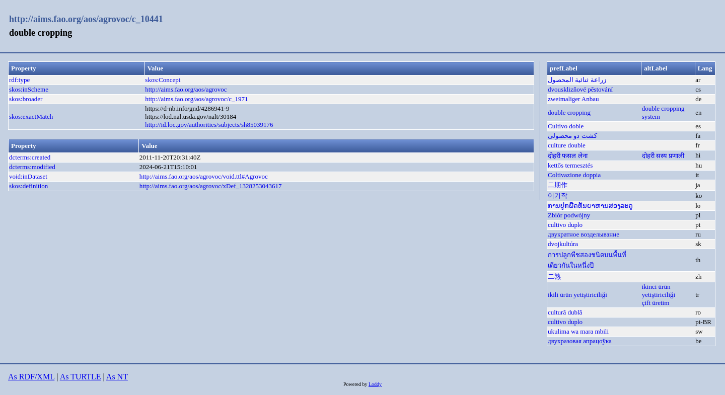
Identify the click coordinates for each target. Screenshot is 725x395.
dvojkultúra (563, 244)
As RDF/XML (31, 376)
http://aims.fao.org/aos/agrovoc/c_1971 (196, 99)
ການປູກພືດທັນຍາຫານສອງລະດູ (590, 205)
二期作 (557, 185)
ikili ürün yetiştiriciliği (577, 294)
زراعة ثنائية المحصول (577, 80)
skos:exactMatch (31, 116)
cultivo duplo (565, 224)
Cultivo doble (566, 126)
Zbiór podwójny (569, 215)
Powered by (356, 384)
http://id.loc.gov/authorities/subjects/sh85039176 (209, 124)
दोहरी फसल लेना (568, 156)
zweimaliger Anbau (573, 99)
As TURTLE (80, 376)
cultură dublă (565, 312)
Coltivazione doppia (574, 175)
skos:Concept (162, 80)
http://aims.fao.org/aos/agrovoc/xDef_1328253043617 (210, 186)
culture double (567, 145)
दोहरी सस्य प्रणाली (663, 156)
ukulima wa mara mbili (578, 331)
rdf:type (19, 80)
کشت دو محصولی (572, 135)
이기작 (557, 195)
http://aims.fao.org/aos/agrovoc (186, 89)
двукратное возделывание (583, 234)
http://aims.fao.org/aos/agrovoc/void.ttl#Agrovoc (203, 176)
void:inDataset (28, 176)
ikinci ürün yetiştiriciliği (658, 290)
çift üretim (656, 302)
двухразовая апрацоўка (580, 341)
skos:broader (25, 99)
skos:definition (28, 186)
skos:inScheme (28, 89)
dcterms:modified (32, 167)
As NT (117, 376)
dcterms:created (29, 157)
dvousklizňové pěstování (580, 89)
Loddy (375, 384)
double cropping (569, 112)
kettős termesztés (570, 165)
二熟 (554, 276)
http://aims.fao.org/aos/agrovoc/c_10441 (86, 19)
